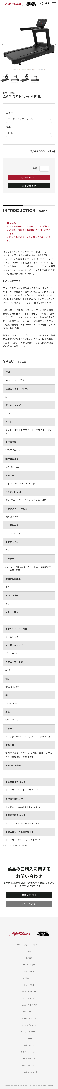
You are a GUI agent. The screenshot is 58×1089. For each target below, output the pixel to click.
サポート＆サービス (29, 1065)
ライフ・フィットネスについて (29, 945)
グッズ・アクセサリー (29, 1032)
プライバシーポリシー (29, 1052)
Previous (3, 44)
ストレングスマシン (29, 1025)
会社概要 (29, 1039)
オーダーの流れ (29, 965)
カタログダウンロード (29, 1072)
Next (54, 44)
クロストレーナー (29, 992)
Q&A (29, 951)
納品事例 (29, 958)
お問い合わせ (29, 1045)
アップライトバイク (29, 998)
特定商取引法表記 (29, 1059)
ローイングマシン (29, 1018)
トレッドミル (29, 985)
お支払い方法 (29, 971)
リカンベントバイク (29, 1005)
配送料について (29, 978)
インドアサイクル (29, 1012)
